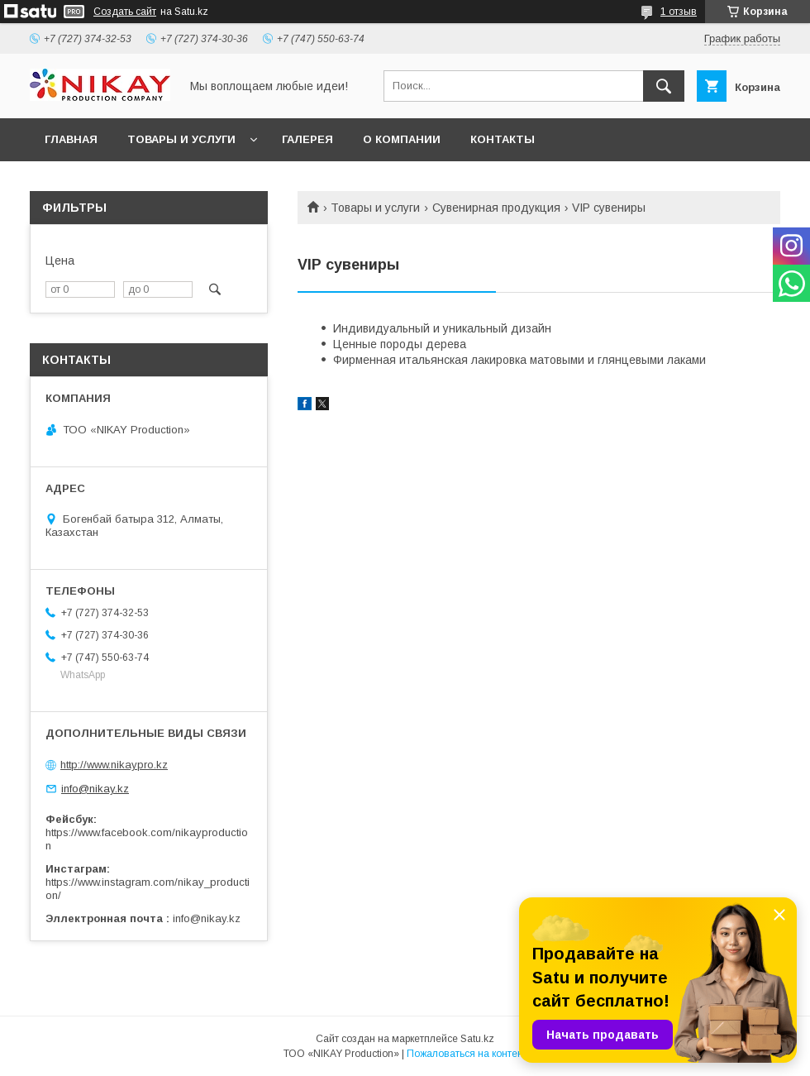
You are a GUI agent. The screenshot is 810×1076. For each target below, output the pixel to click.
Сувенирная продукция (496, 207)
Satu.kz (477, 1039)
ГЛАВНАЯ (71, 139)
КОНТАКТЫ (502, 139)
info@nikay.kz (95, 788)
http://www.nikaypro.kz (114, 764)
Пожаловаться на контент (467, 1053)
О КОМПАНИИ (402, 139)
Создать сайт (124, 11)
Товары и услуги (375, 207)
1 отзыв (678, 11)
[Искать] (663, 86)
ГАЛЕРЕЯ (307, 139)
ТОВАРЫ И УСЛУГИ (181, 139)
